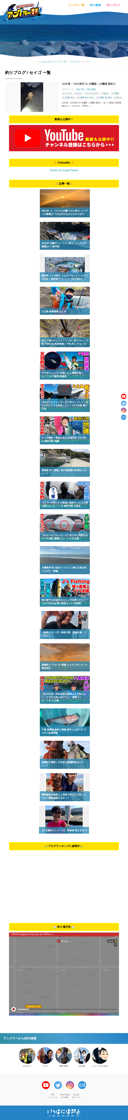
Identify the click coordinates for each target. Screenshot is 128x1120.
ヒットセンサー (92, 93)
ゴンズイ (68, 93)
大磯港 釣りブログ (86, 97)
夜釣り (106, 93)
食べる (119, 97)
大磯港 (116, 93)
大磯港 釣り (69, 97)
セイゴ (79, 93)
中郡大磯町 (91, 89)
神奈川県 (80, 89)
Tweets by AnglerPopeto (64, 170)
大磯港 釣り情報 (105, 97)
